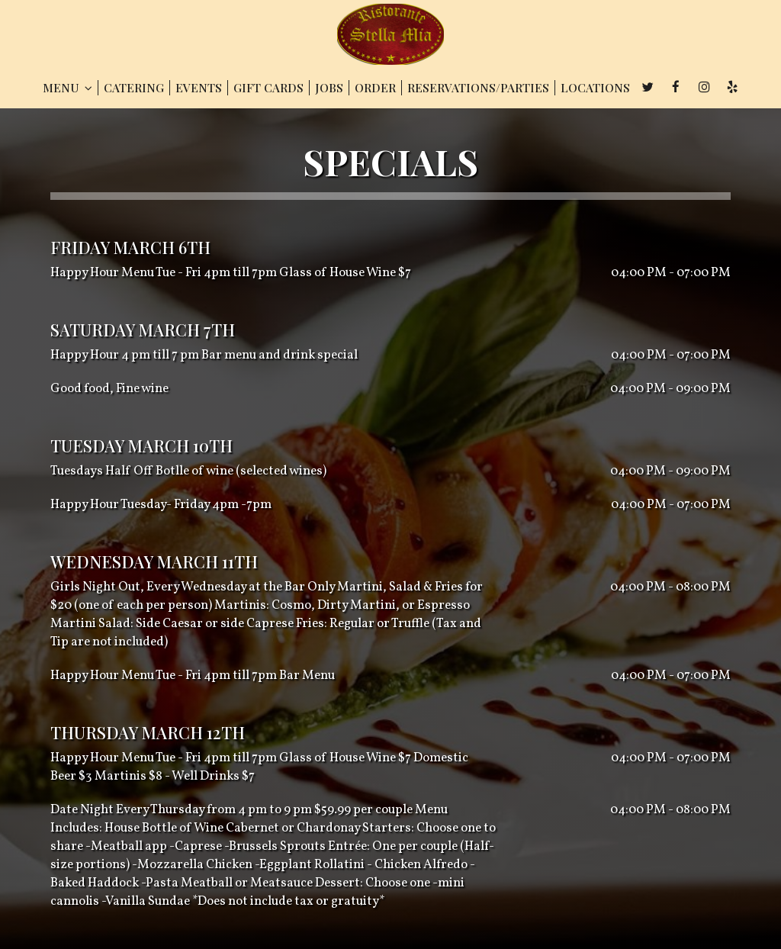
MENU (67, 87)
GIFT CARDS (268, 87)
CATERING (134, 87)
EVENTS (198, 87)
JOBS (329, 87)
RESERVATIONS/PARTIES (478, 87)
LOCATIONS (595, 87)
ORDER (375, 87)
